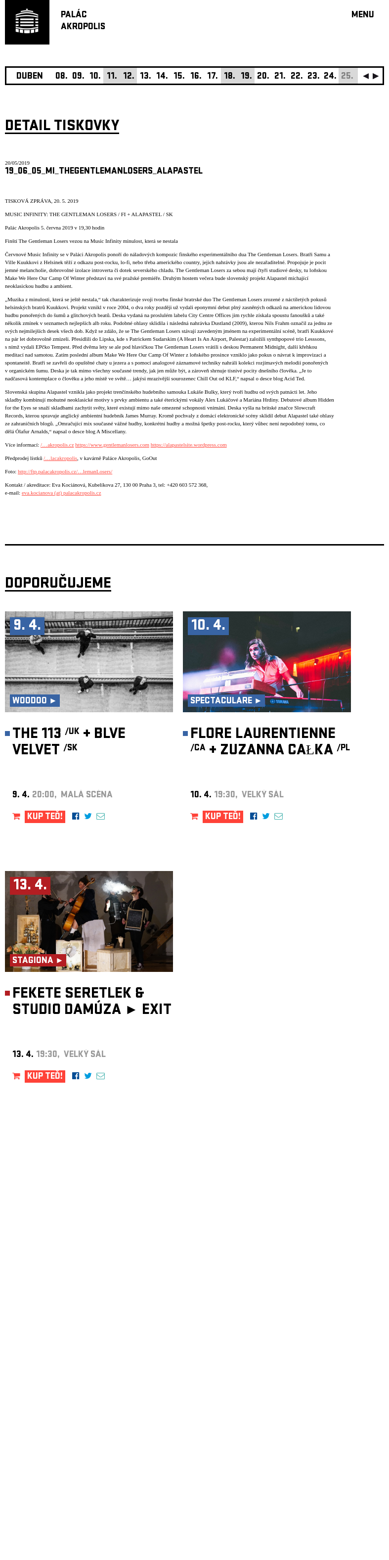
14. (162, 77)
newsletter (320, 1310)
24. (330, 77)
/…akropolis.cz (57, 445)
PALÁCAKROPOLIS (83, 21)
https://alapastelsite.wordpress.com (189, 445)
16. (196, 77)
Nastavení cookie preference (44, 1425)
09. (78, 77)
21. (280, 77)
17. (212, 77)
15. (179, 77)
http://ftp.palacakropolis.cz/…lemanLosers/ (65, 471)
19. (246, 77)
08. (61, 77)
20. (263, 77)
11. (112, 77)
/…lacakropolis (60, 458)
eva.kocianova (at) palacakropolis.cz (61, 493)
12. (128, 77)
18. (229, 77)
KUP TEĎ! (45, 817)
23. (313, 77)
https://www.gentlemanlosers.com (112, 445)
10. (95, 77)
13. (145, 77)
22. (297, 77)
